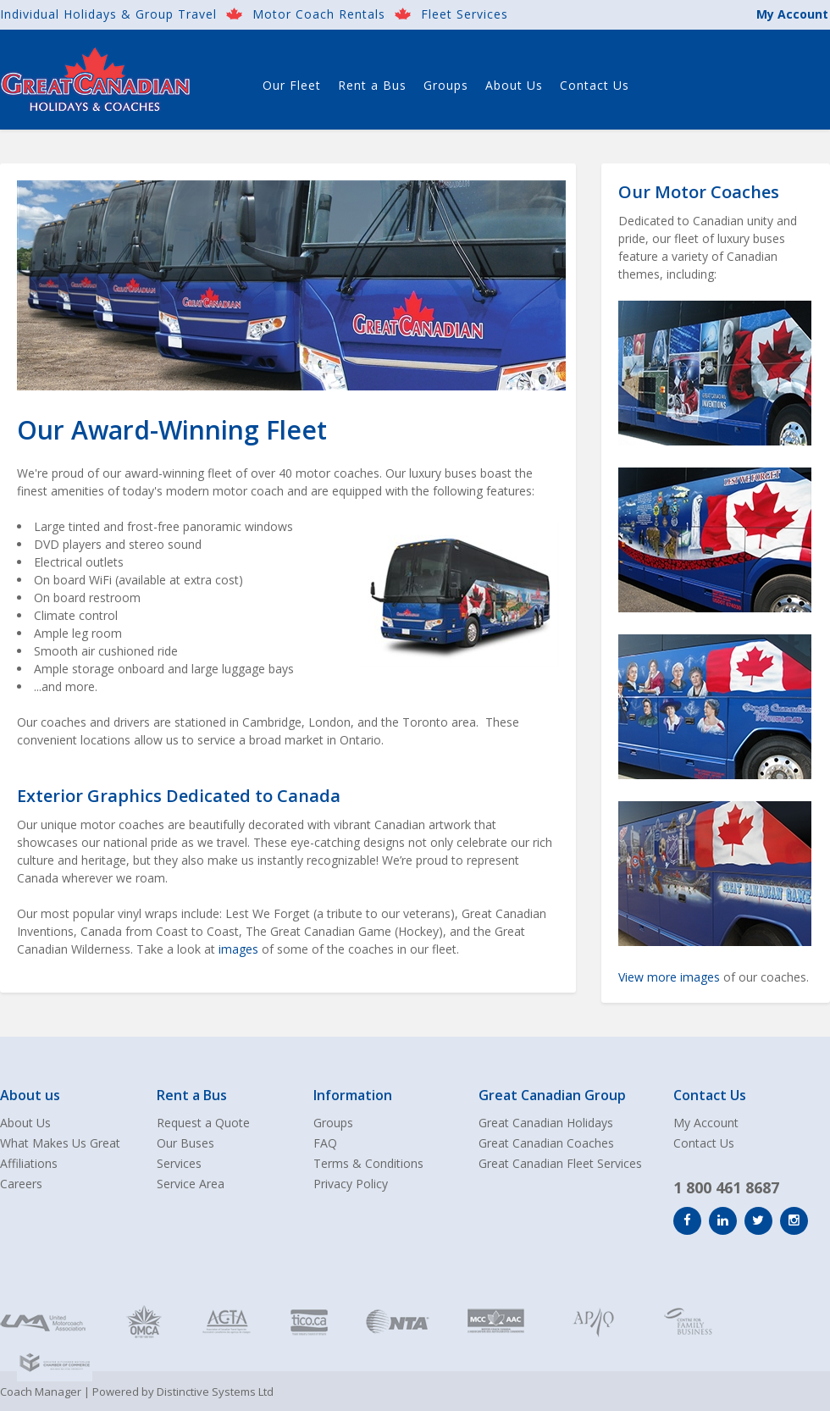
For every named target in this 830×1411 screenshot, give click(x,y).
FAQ (325, 1143)
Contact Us (594, 85)
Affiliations (29, 1163)
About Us (514, 85)
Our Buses (185, 1143)
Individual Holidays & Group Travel (108, 14)
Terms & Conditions (368, 1163)
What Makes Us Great (60, 1143)
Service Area (190, 1184)
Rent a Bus (372, 85)
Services (179, 1163)
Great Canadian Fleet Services (560, 1163)
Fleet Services (464, 14)
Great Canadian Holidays (546, 1123)
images (238, 949)
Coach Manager (40, 1391)
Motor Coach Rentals (318, 14)
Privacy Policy (350, 1184)
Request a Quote (203, 1123)
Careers (21, 1184)
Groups (445, 85)
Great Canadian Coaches (546, 1143)
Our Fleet (292, 85)
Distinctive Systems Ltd (215, 1391)
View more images (669, 977)
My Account (792, 14)
